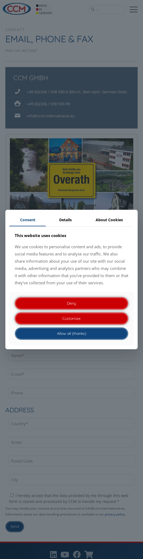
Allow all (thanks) (71, 333)
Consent (27, 219)
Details (65, 219)
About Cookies (109, 219)
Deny (71, 303)
